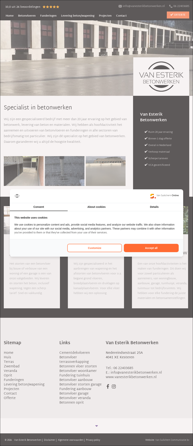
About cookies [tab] (96, 206)
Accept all (151, 247)
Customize (94, 247)
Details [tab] (154, 206)
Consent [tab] (38, 206)
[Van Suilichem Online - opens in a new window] (164, 196)
